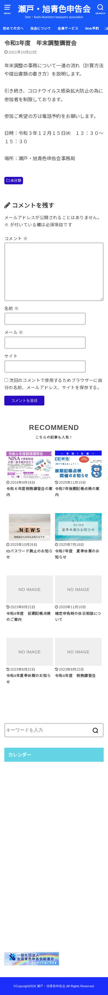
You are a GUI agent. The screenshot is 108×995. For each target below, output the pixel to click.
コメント (16, 238)
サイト (11, 356)
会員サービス (68, 28)
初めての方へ (13, 28)
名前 (11, 308)
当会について (40, 28)
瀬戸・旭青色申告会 (54, 9)
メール (13, 332)
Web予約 (92, 28)
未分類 (15, 181)
